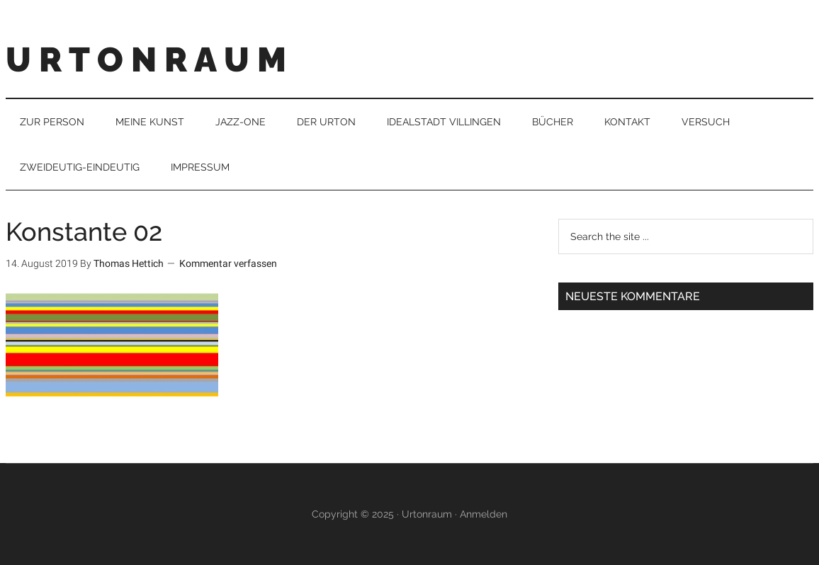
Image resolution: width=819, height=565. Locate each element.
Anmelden (483, 514)
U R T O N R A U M (146, 59)
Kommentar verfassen (228, 263)
